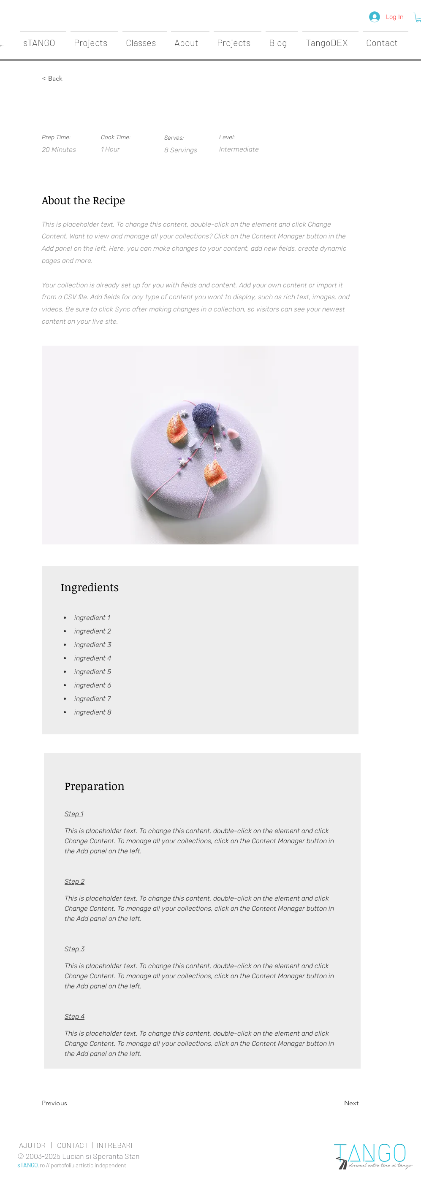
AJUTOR (32, 1145)
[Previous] (69, 1103)
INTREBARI (114, 1145)
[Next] (337, 1103)
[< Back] (69, 78)
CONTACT (72, 1145)
